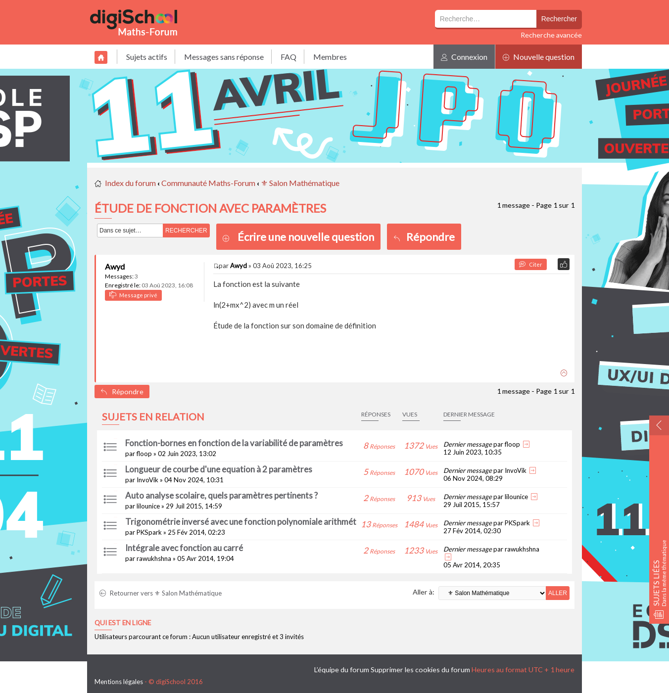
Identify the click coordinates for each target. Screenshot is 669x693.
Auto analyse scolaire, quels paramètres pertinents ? (221, 495)
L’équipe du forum (341, 669)
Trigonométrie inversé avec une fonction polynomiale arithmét (240, 521)
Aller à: (423, 592)
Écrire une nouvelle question (306, 236)
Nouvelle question (538, 56)
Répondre (424, 236)
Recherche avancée (551, 35)
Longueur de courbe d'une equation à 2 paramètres (218, 469)
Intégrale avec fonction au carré (184, 548)
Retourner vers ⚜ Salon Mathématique (160, 593)
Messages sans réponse (224, 56)
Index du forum (130, 182)
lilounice (148, 506)
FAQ (288, 56)
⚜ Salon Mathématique (300, 182)
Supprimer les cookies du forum (420, 669)
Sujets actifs (146, 56)
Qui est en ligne (123, 623)
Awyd (115, 266)
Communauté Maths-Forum (208, 182)
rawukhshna (154, 558)
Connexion (464, 56)
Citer (530, 264)
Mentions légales (119, 682)
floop (144, 454)
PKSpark (149, 532)
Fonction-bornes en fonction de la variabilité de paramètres (234, 443)
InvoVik (147, 480)
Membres (330, 56)
